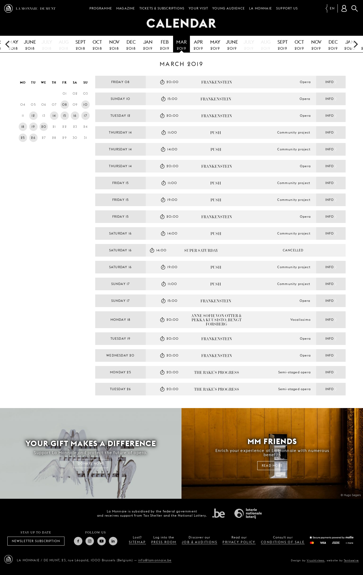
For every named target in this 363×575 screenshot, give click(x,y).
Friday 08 (120, 82)
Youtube (101, 541)
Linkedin (113, 541)
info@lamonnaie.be (155, 560)
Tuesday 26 (120, 389)
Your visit (198, 8)
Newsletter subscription (36, 541)
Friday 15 (120, 183)
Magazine (125, 8)
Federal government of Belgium (218, 513)
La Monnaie (260, 8)
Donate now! (91, 463)
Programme (100, 8)
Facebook (78, 541)
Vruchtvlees (315, 560)
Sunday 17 (120, 284)
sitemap (137, 542)
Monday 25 (120, 372)
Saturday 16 (120, 233)
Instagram (89, 541)
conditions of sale (283, 542)
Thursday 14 (120, 132)
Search (354, 8)
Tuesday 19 (120, 338)
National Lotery (248, 513)
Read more (272, 465)
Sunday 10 (120, 99)
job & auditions (199, 542)
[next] (355, 44)
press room (164, 542)
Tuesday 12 (120, 116)
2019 (147, 44)
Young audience (228, 8)
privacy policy (239, 542)
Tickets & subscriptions (162, 8)
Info (329, 82)
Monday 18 (120, 320)
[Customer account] (344, 8)
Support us (287, 8)
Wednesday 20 (120, 355)
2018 (30, 44)
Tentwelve (351, 560)
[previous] (8, 44)
